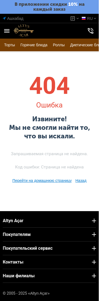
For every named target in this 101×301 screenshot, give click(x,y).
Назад (80, 180)
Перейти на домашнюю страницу (42, 180)
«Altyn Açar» (39, 293)
